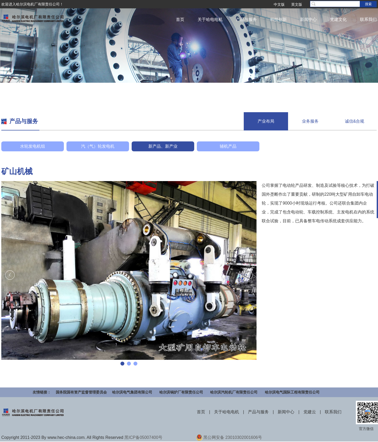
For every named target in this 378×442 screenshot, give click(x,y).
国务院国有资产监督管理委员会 (81, 392)
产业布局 (266, 121)
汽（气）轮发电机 (97, 146)
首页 (180, 19)
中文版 (279, 4)
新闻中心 (308, 19)
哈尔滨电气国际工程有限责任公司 (292, 392)
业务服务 (310, 121)
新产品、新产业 (163, 146)
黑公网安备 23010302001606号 (232, 437)
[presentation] (10, 275)
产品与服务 (246, 19)
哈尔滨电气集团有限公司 (132, 392)
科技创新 (278, 19)
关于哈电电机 (210, 19)
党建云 (309, 412)
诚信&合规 (354, 121)
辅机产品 (228, 146)
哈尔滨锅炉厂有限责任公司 (181, 392)
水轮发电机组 (32, 146)
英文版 (296, 4)
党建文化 (338, 19)
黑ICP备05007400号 (143, 437)
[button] (122, 364)
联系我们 (368, 19)
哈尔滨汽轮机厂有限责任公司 (234, 392)
